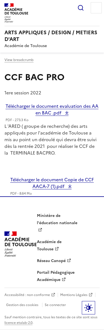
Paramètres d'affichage (88, 307)
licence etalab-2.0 (18, 322)
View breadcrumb (19, 59)
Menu (96, 7)
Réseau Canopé (51, 261)
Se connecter (55, 304)
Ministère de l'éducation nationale (57, 219)
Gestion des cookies (22, 304)
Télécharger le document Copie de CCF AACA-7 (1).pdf (52, 183)
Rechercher (80, 7)
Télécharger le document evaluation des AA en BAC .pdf (52, 109)
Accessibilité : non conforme (27, 294)
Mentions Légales (73, 294)
